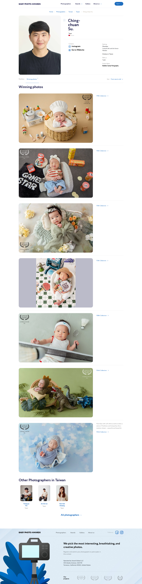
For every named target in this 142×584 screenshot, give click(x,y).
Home (51, 12)
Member (105, 46)
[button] (117, 79)
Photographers (66, 4)
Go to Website (78, 49)
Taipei (78, 12)
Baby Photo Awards (30, 3)
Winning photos (32, 79)
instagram (76, 46)
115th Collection (101, 206)
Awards (77, 4)
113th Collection (101, 261)
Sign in (118, 4)
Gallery (87, 4)
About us (96, 4)
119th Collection (101, 96)
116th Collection (101, 151)
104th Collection (101, 370)
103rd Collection (101, 432)
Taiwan (70, 12)
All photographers (70, 515)
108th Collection (101, 315)
